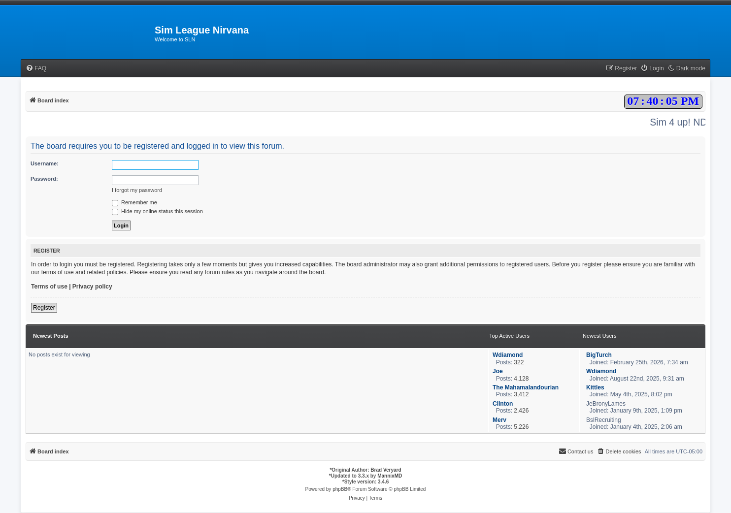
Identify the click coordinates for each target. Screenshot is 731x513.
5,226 (521, 426)
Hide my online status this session (157, 211)
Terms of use (49, 286)
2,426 (521, 410)
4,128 (521, 378)
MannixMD (389, 476)
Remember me (134, 202)
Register (44, 307)
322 (519, 362)
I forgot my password (137, 190)
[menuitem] (36, 68)
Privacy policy (92, 286)
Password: (44, 179)
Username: (45, 163)
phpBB (339, 489)
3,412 (521, 394)
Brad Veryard (385, 470)
